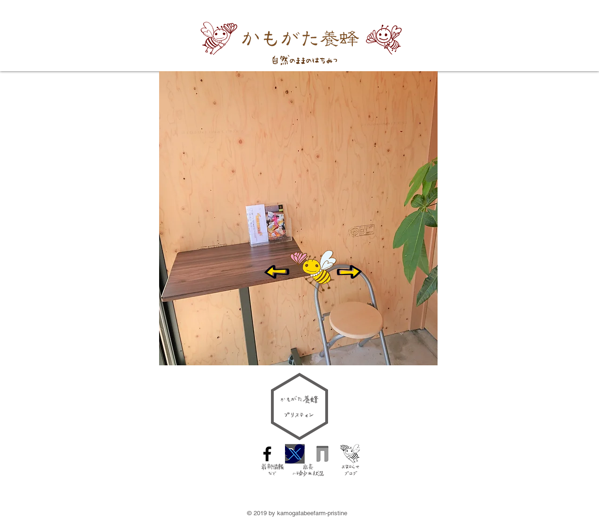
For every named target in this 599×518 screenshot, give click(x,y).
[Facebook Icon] (267, 454)
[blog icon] (350, 454)
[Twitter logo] (295, 454)
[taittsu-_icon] (322, 454)
